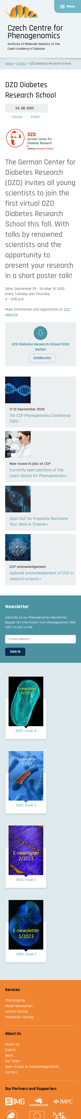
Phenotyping (15, 1000)
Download (42, 357)
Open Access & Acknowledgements (32, 1066)
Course (17, 116)
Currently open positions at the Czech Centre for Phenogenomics (37, 473)
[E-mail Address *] (40, 639)
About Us (12, 1044)
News (9, 1055)
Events (10, 1049)
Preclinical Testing (19, 1017)
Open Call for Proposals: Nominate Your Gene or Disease (38, 521)
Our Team (12, 1061)
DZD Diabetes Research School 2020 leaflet (40, 347)
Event (35, 116)
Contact (11, 1072)
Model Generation (19, 1005)
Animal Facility (16, 1011)
